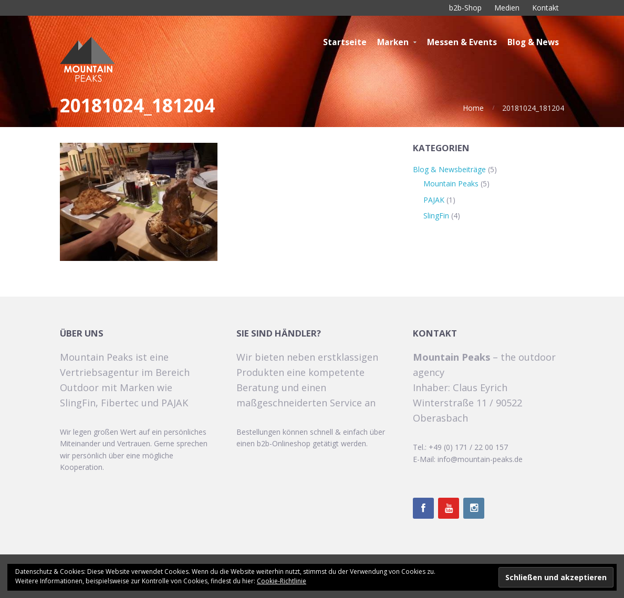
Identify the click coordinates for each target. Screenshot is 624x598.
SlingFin (436, 216)
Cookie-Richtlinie (281, 580)
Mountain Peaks (451, 183)
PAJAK (433, 200)
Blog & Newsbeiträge (449, 169)
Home (473, 108)
